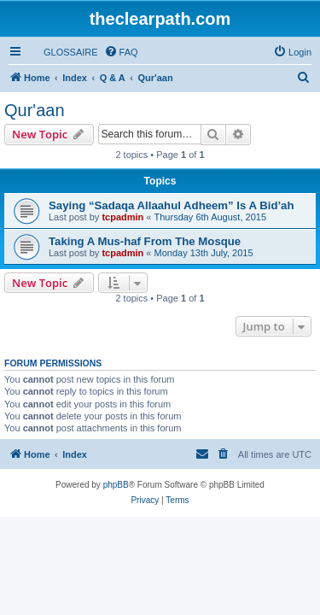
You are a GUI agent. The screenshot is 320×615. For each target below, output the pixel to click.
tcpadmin (122, 217)
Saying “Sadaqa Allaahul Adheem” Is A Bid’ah (171, 205)
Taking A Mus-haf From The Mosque (145, 241)
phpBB (116, 484)
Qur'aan (34, 110)
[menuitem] (63, 52)
